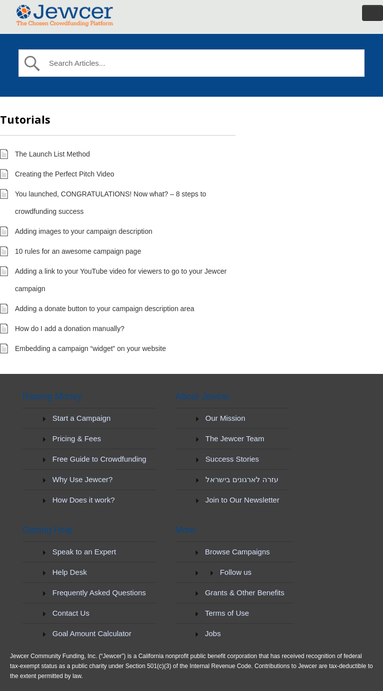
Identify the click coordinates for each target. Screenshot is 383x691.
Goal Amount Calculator (91, 633)
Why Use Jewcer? (82, 479)
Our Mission (225, 418)
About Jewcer (203, 396)
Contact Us (70, 613)
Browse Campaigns (237, 551)
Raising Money (52, 396)
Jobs (213, 633)
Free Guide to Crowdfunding (99, 459)
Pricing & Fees (76, 438)
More (185, 530)
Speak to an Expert (84, 551)
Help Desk (69, 572)
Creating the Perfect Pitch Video (64, 174)
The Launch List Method (52, 154)
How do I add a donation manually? (69, 329)
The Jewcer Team (234, 438)
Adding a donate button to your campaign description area (104, 309)
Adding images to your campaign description (84, 231)
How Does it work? (83, 500)
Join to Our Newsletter (242, 500)
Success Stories (232, 459)
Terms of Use (227, 613)
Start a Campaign (81, 418)
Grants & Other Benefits (244, 592)
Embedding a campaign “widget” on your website (90, 348)
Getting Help (47, 530)
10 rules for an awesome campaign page (78, 251)
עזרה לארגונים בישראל (241, 479)
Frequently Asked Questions (99, 592)
